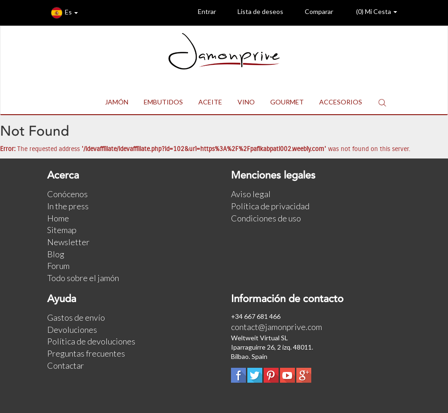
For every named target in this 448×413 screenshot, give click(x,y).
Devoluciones (72, 329)
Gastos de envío (76, 317)
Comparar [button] (312, 13)
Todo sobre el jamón (83, 278)
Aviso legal (251, 194)
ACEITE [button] (210, 102)
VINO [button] (246, 102)
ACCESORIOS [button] (340, 102)
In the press (68, 206)
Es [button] (64, 13)
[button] (382, 102)
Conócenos (67, 194)
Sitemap (62, 230)
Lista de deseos (253, 13)
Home (58, 218)
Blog (55, 254)
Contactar (65, 365)
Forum (58, 266)
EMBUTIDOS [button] (163, 102)
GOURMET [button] (287, 102)
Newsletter (68, 242)
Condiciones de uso (266, 218)
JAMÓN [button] (116, 102)
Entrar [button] (200, 13)
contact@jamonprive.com (276, 327)
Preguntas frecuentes (86, 353)
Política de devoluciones (91, 341)
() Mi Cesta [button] (369, 13)
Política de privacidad (270, 206)
